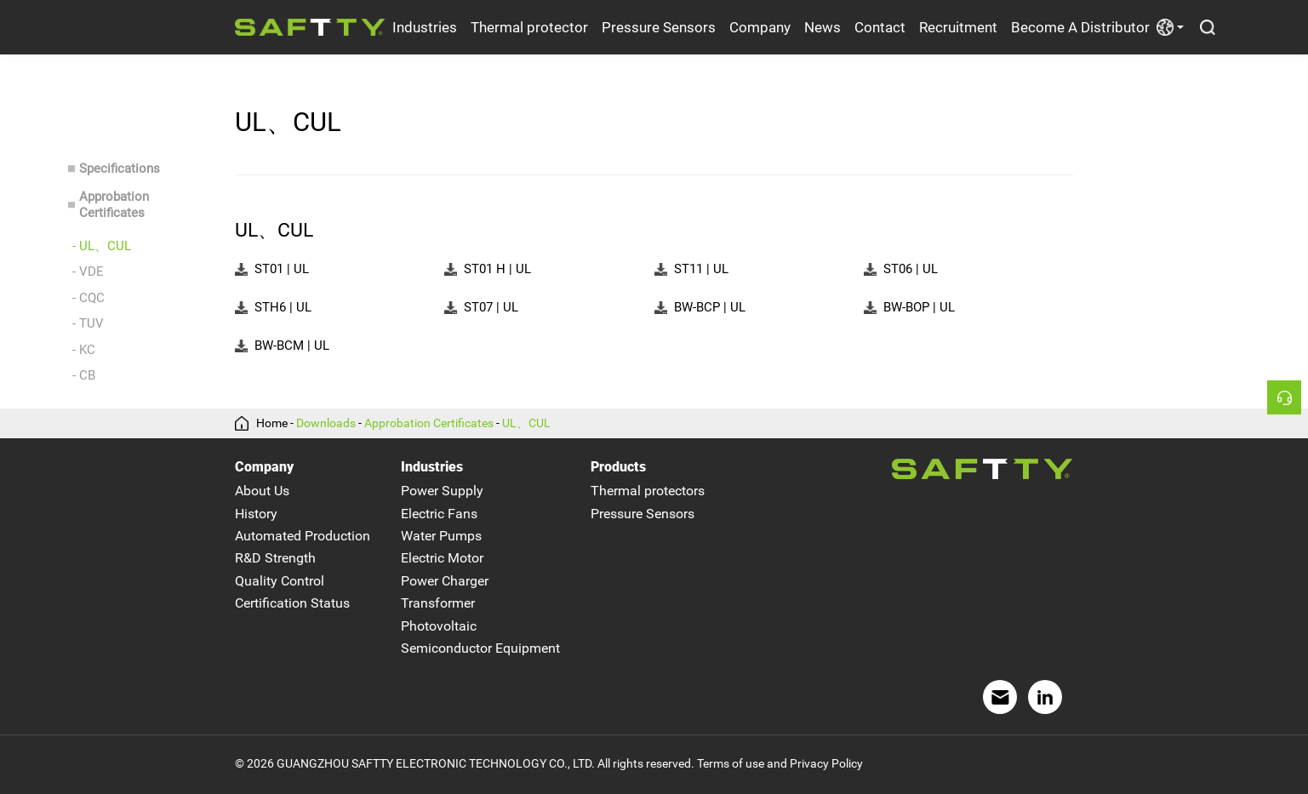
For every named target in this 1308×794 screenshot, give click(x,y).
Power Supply (442, 491)
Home (272, 424)
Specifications (119, 168)
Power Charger (444, 581)
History (256, 514)
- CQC (88, 298)
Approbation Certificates (114, 204)
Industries (424, 27)
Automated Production (302, 536)
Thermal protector (529, 27)
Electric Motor (442, 559)
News (822, 27)
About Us (262, 491)
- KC (83, 349)
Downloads (326, 424)
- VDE (88, 271)
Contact (879, 27)
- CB (83, 375)
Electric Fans (439, 514)
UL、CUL (526, 424)
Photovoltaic (439, 626)
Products (618, 467)
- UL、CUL (101, 246)
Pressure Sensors (659, 27)
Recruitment (958, 27)
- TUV (88, 323)
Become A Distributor (1080, 27)
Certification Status (292, 603)
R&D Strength (275, 559)
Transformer (438, 603)
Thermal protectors (648, 491)
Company (760, 27)
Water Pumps (441, 536)
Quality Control (279, 581)
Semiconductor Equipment (480, 648)
